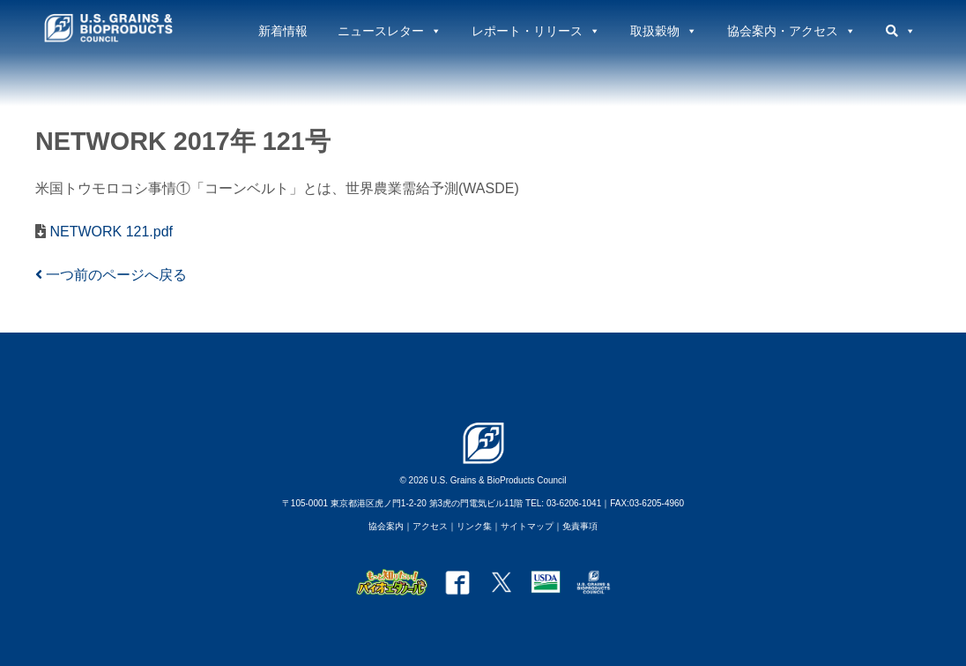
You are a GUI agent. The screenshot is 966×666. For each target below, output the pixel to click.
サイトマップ (527, 526)
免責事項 (580, 526)
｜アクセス (426, 526)
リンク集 (474, 526)
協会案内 (386, 526)
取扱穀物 (663, 31)
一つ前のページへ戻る (111, 274)
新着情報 (283, 31)
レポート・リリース (536, 31)
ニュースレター (390, 31)
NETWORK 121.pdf (109, 231)
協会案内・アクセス (791, 31)
